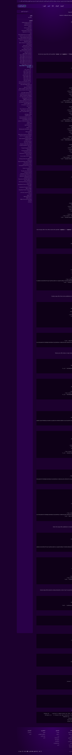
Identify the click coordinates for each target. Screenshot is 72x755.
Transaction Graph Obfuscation (9, 175)
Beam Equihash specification (9, 37)
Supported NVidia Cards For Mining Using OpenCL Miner (8, 162)
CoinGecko (40, 741)
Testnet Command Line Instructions (10, 169)
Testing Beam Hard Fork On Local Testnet (8, 166)
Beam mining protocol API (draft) (8, 42)
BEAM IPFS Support (11, 41)
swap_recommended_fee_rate (64, 47)
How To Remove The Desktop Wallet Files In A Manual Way (9, 109)
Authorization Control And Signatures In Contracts (10, 31)
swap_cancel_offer (67, 42)
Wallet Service (12, 198)
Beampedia (54, 746)
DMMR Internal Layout (10, 99)
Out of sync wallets (11, 142)
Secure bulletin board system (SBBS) (9, 157)
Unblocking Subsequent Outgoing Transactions (8, 182)
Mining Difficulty (12, 131)
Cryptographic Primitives (10, 98)
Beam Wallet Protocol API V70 (9, 58)
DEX (36, 6)
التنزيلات (40, 6)
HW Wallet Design (11, 114)
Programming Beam (11, 152)
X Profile (54, 736)
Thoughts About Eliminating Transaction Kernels (9, 171)
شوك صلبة (54, 739)
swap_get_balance (67, 45)
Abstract (13, 26)
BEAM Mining (12, 44)
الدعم (41, 745)
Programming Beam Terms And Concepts (9, 146)
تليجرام (41, 732)
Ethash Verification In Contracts (9, 100)
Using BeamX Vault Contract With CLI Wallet (8, 190)
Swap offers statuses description (63, 710)
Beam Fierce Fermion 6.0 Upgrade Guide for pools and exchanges (8, 39)
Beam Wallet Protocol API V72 (9, 61)
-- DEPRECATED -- (11, 115)
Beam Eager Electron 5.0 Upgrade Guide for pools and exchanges (8, 35)
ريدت (41, 736)
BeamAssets (40, 737)
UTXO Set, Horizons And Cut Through (9, 193)
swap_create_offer (67, 30)
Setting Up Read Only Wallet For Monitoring (8, 159)
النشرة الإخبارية (53, 741)
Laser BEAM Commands (10, 119)
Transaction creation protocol (9, 173)
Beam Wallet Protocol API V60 (9, 54)
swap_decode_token (66, 35)
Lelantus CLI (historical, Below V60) (8, 121)
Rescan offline (12, 154)
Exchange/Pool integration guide (8, 102)
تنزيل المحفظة (53, 732)
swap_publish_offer (66, 37)
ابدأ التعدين (12, 732)
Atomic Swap (12, 29)
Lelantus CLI (12, 122)
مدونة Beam (54, 745)
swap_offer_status (67, 32)
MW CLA (13, 133)
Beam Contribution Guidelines (9, 95)
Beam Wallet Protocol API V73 (9, 63)
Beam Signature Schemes (10, 49)
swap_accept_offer (66, 40)
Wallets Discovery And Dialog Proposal (9, 200)
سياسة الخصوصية (67, 751)
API (70, 19)
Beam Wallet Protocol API (10, 64)
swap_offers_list (67, 25)
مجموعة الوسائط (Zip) (56, 751)
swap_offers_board (66, 27)
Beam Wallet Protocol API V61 (9, 56)
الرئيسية (45, 6)
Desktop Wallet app (11, 103)
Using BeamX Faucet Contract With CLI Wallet (8, 185)
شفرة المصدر (26, 736)
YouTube (54, 743)
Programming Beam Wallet (10, 150)
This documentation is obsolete (9, 117)
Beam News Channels (10, 45)
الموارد (27, 6)
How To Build (12, 106)
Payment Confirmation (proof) (9, 144)
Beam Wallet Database (10, 53)
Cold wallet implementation (9, 92)
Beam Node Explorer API (10, 46)
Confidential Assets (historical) (9, 94)
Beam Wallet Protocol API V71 (9, 60)
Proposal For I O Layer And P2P (9, 153)
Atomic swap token (11, 27)
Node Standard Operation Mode (8, 138)
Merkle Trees (12, 127)
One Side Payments (11, 141)
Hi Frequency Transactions (10, 104)
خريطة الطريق (53, 737)
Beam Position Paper (11, 48)
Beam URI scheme (11, 52)
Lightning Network (11, 125)
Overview (13, 202)
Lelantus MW (12, 123)
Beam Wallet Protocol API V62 (9, 57)
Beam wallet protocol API (65, 12)
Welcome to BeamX (11, 87)
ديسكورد (40, 734)
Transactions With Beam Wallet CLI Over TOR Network (8, 179)
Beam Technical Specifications (9, 50)
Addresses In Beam (11, 25)
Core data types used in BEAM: (9, 96)
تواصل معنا (62, 751)
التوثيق (32, 6)
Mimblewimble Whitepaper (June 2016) (8, 130)
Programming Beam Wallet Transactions (10, 148)
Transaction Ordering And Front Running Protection (9, 177)
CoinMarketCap (39, 743)
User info (13, 126)
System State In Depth (10, 164)
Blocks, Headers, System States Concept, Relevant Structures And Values (8, 90)
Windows (13, 107)
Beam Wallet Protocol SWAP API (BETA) (9, 66)
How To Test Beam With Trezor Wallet (9, 112)
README (13, 17)
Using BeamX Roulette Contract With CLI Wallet (8, 188)
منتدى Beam (54, 734)
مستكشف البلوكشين (25, 734)
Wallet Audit (12, 195)
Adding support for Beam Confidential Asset (10, 23)
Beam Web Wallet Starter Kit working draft (9, 85)
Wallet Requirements (11, 196)
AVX (14, 33)
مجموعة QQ (40, 739)
